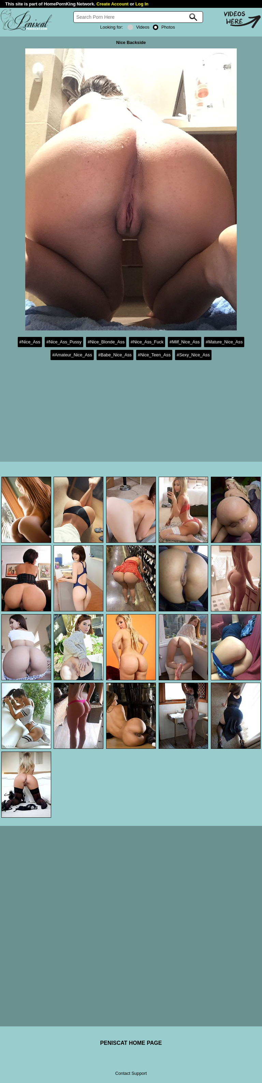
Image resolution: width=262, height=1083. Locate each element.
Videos (138, 27)
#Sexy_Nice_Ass (193, 354)
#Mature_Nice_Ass (224, 341)
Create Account (113, 3)
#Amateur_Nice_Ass (72, 354)
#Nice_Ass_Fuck (147, 341)
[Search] (138, 17)
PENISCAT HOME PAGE (131, 1043)
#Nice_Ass (29, 341)
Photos (164, 27)
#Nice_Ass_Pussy (64, 341)
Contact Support (131, 1073)
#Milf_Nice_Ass (185, 341)
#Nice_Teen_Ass (154, 354)
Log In (141, 3)
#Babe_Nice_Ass (115, 354)
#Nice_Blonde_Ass (106, 341)
